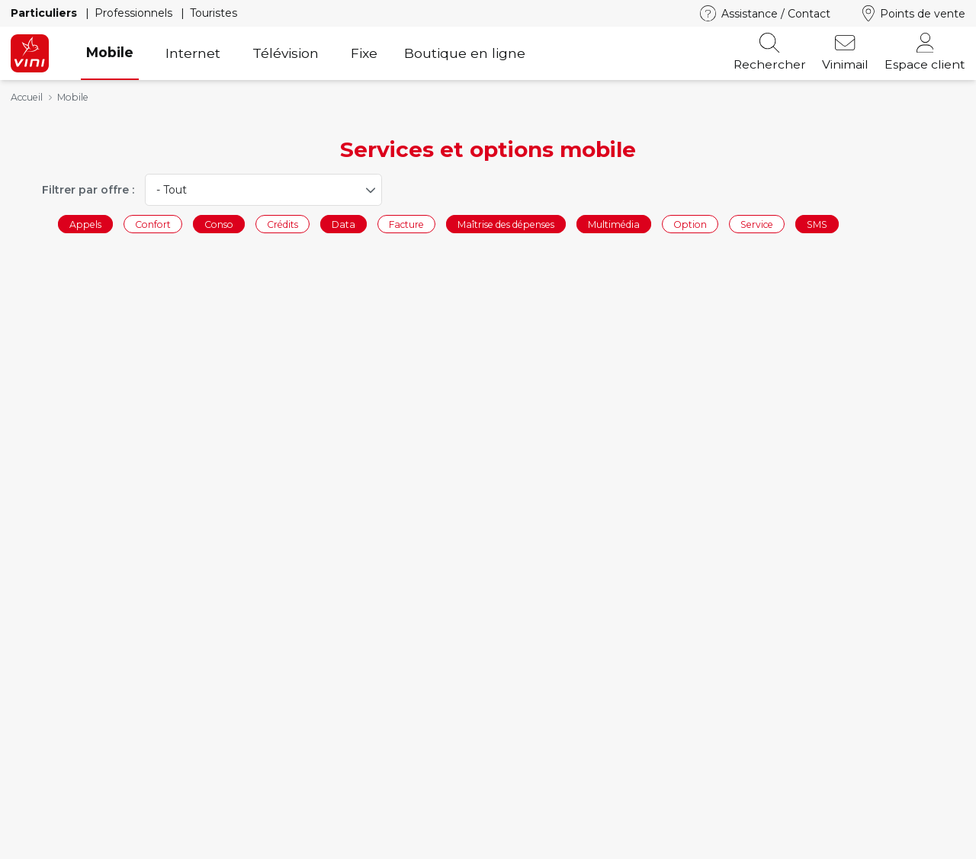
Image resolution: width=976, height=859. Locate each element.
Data (343, 223)
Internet (192, 53)
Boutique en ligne (464, 53)
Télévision (285, 53)
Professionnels (135, 13)
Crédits (282, 223)
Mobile (109, 52)
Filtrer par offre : (88, 190)
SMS (817, 223)
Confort (153, 223)
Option (690, 223)
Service (756, 223)
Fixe (364, 53)
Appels (85, 223)
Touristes (213, 13)
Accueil (27, 97)
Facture (406, 223)
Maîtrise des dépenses (506, 223)
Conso (218, 223)
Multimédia (614, 223)
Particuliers (45, 13)
